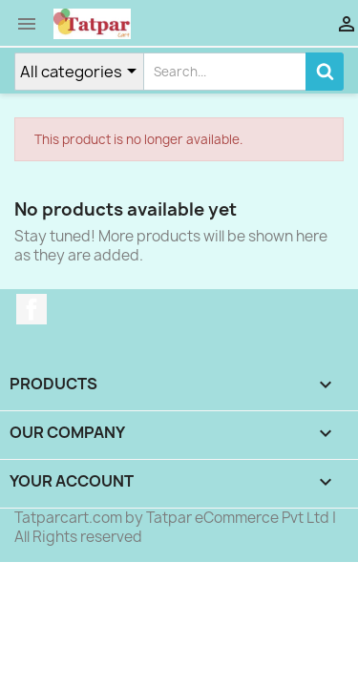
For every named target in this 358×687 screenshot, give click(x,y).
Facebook (31, 309)
